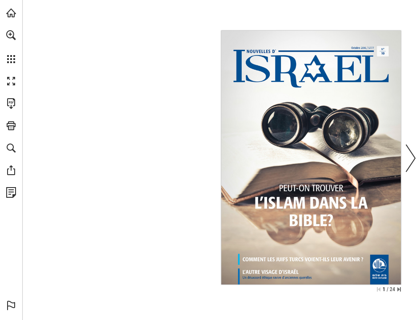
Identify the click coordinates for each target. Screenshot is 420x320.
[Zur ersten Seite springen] (378, 289)
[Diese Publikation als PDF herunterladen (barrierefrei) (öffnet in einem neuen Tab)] (11, 103)
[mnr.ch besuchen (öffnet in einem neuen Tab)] (11, 13)
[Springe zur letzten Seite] (399, 289)
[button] (11, 35)
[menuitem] (11, 46)
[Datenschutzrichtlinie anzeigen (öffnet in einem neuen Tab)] (11, 192)
